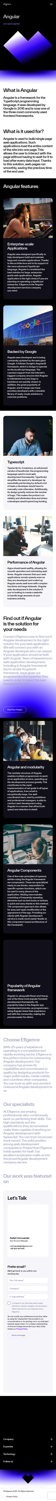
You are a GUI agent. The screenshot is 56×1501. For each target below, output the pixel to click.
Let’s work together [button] (11, 24)
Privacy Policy (12, 1497)
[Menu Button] (51, 4)
